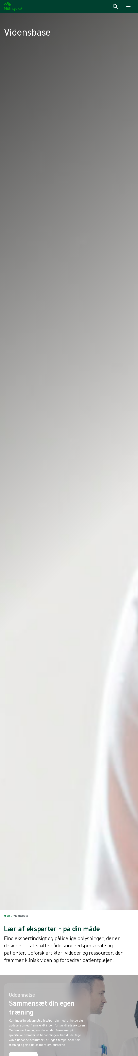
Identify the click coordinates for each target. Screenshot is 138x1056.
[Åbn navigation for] (128, 6)
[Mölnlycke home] (13, 6)
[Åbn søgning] (115, 6)
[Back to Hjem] (7, 916)
